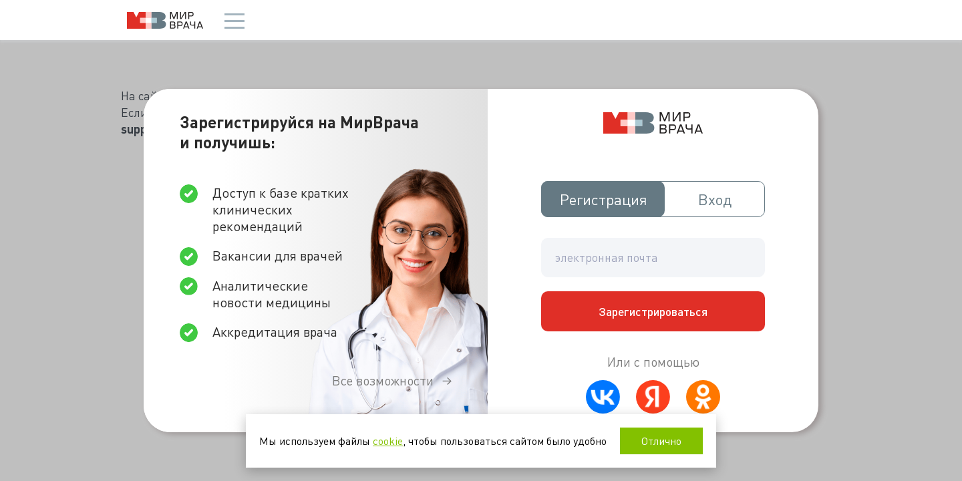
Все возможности (383, 380)
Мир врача (165, 20)
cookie (388, 441)
